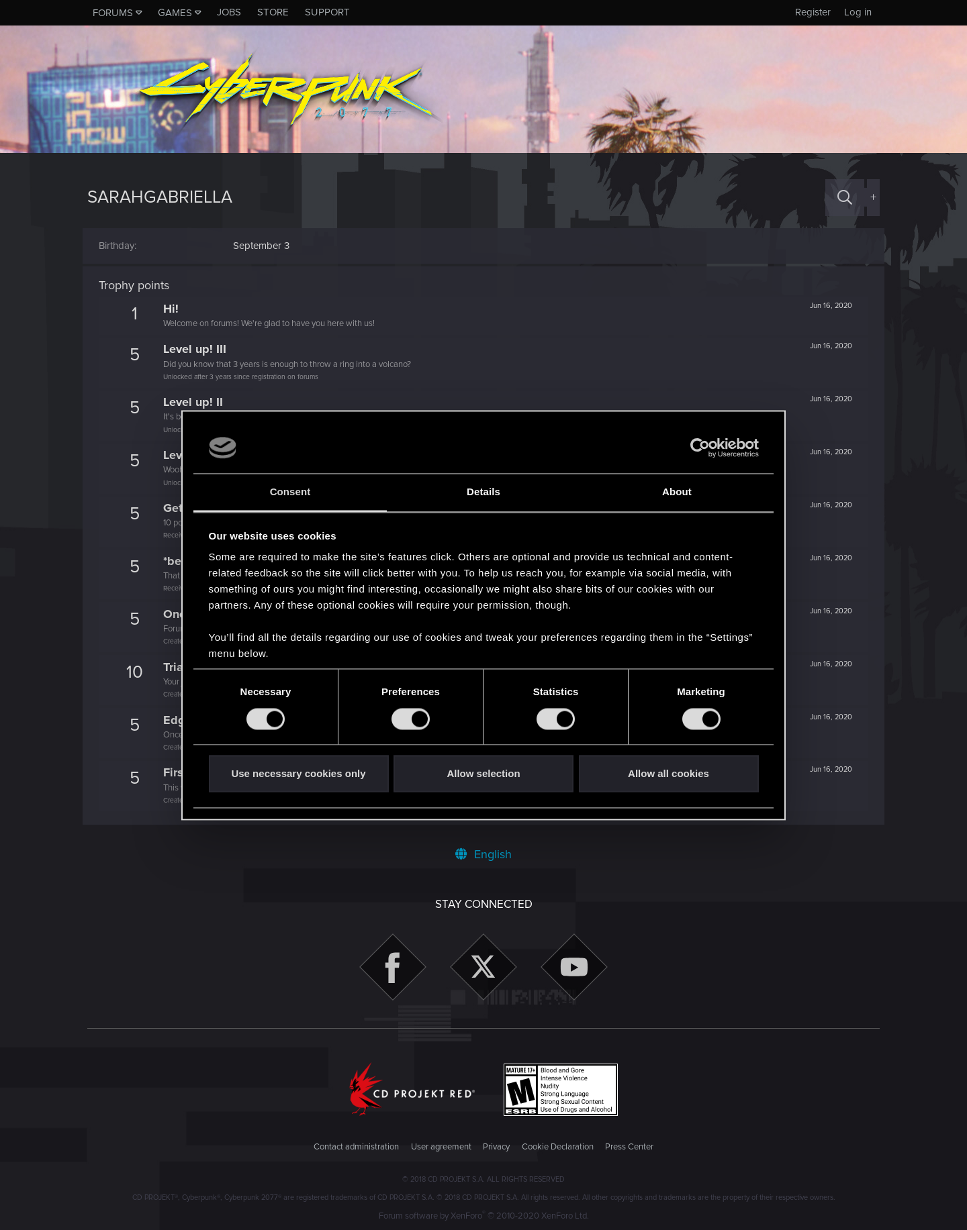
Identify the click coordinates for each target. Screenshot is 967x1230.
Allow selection (483, 774)
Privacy (496, 1146)
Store (273, 12)
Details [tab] (483, 492)
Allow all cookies (668, 774)
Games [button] (175, 13)
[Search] (844, 197)
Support (327, 12)
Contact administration (356, 1146)
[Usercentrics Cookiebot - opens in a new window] (700, 448)
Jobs (229, 12)
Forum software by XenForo (484, 1216)
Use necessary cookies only (298, 774)
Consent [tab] (290, 492)
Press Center (629, 1146)
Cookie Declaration (558, 1146)
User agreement (441, 1146)
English (483, 854)
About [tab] (677, 492)
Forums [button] (113, 13)
